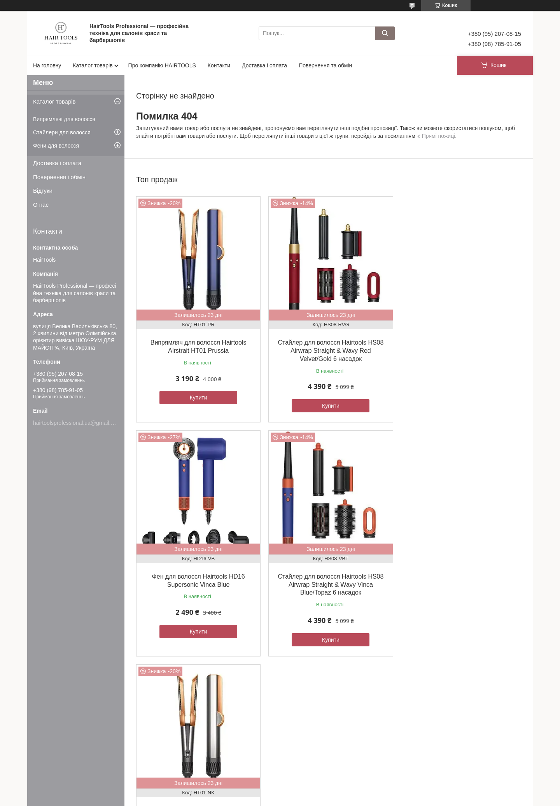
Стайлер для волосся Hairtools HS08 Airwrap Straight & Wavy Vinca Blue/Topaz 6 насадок (197, 581)
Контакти (219, 65)
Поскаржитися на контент (336, 798)
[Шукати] (385, 33)
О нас (41, 204)
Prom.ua (316, 791)
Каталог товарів (92, 65)
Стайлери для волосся (62, 132)
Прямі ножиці (438, 136)
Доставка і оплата (264, 65)
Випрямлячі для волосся (64, 119)
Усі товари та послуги (326, 667)
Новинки (177, 750)
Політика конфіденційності (397, 798)
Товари (175, 733)
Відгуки (42, 190)
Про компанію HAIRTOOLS (162, 65)
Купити (197, 396)
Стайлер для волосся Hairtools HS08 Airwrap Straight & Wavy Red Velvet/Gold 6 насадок (328, 349)
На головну (47, 65)
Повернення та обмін (325, 65)
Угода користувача (60, 733)
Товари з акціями (187, 741)
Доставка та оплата (62, 750)
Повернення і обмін (59, 177)
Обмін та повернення (64, 741)
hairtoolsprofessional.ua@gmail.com (77, 423)
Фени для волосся (56, 146)
